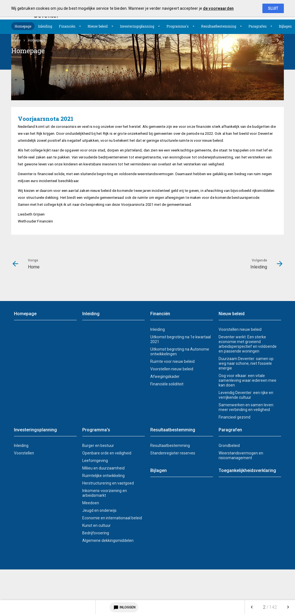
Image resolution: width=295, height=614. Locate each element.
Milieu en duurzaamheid (103, 468)
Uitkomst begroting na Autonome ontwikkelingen (179, 351)
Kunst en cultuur (96, 525)
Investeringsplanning (137, 26)
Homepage (22, 26)
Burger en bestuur (98, 445)
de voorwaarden (218, 8)
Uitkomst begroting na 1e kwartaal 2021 (180, 339)
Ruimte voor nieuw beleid (172, 361)
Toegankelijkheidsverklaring (247, 470)
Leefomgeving (95, 460)
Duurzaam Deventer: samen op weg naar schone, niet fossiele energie (246, 363)
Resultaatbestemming (218, 26)
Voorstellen (24, 453)
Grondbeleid (229, 445)
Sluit (273, 8)
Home (16, 40)
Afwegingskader (165, 376)
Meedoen (90, 503)
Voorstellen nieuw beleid (171, 369)
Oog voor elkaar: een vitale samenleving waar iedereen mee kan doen (247, 380)
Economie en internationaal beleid (112, 518)
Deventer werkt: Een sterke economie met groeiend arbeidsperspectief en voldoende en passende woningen (248, 344)
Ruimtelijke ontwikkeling (103, 475)
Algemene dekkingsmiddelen (108, 540)
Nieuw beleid (98, 26)
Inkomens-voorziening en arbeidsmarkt (104, 493)
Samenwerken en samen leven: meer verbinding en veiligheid (246, 407)
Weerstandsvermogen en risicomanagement (241, 455)
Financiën (67, 26)
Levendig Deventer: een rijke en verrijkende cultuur (246, 395)
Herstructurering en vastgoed (108, 483)
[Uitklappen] (80, 26)
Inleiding (45, 26)
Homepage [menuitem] (36, 40)
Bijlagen (285, 26)
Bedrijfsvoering (95, 533)
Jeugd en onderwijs (99, 510)
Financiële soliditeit (166, 384)
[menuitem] (23, 26)
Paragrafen (257, 26)
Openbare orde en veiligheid (106, 453)
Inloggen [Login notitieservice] (124, 607)
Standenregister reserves (172, 453)
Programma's (177, 26)
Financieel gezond (234, 417)
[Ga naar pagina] (263, 40)
